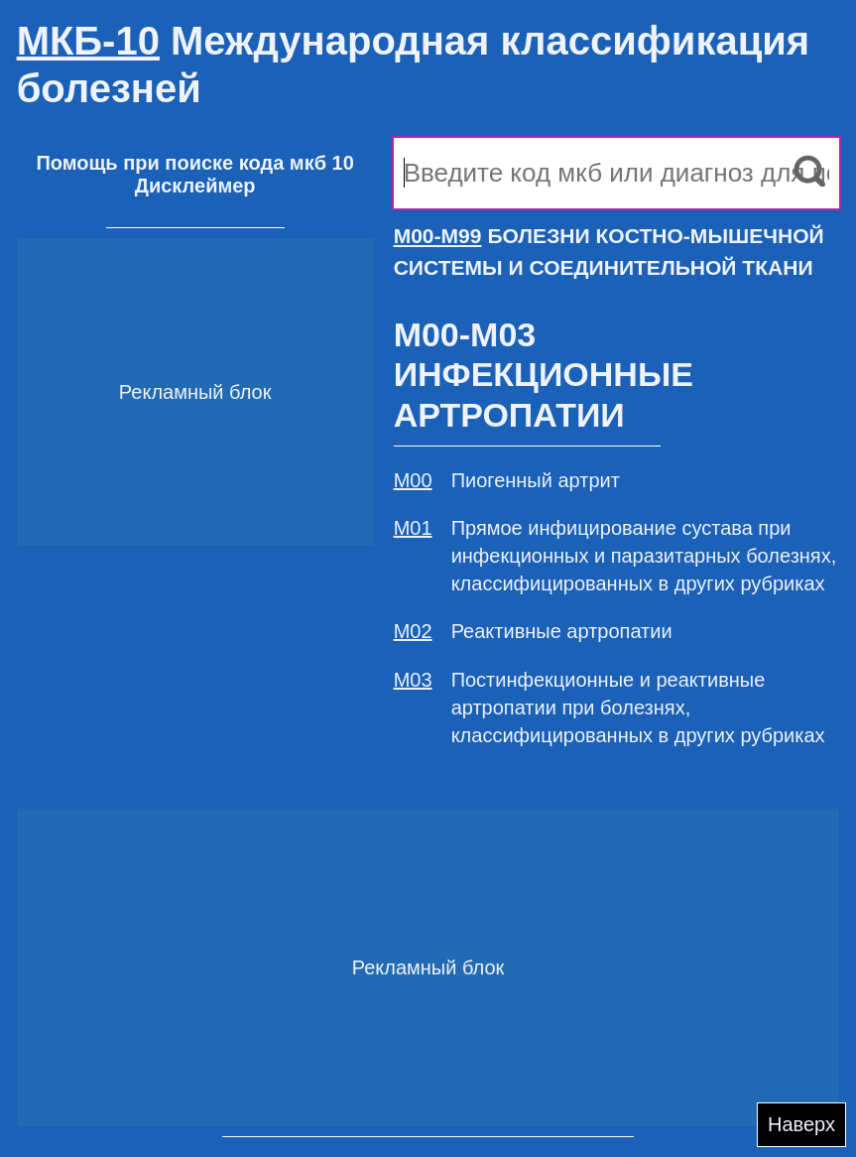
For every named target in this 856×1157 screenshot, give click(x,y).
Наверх (801, 1124)
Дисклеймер (195, 185)
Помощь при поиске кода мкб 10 (194, 163)
